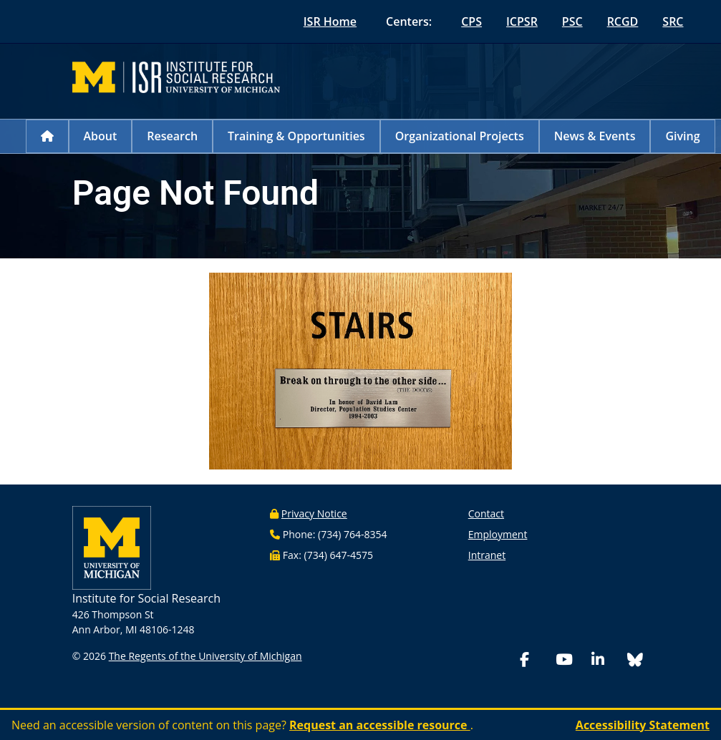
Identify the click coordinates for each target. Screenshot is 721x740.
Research (172, 136)
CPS (471, 21)
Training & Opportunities (296, 136)
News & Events (595, 136)
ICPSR (522, 21)
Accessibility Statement (643, 725)
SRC (672, 21)
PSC (572, 21)
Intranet (486, 555)
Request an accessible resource (379, 725)
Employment (498, 534)
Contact (486, 513)
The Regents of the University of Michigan (205, 656)
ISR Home (330, 21)
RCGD (623, 21)
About (100, 136)
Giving (682, 136)
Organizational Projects (459, 136)
